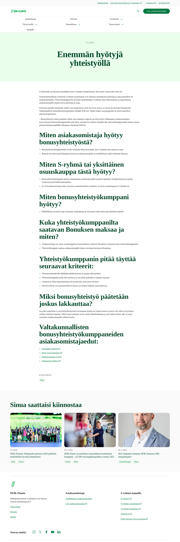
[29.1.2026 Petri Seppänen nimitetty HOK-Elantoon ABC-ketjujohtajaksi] (144, 427)
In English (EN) (164, 3)
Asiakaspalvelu (102, 3)
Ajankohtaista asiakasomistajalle (78, 488)
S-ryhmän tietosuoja (121, 536)
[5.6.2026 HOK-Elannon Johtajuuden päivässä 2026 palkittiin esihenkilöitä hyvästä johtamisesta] (36, 427)
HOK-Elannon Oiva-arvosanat (134, 508)
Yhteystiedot (15, 496)
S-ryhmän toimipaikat (131, 498)
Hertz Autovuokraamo (52, 342)
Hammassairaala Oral (52, 346)
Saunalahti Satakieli (51, 338)
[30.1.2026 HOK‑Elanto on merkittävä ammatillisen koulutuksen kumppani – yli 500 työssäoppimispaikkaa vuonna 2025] (90, 427)
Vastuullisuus (73, 19)
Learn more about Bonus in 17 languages (126, 3)
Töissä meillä (55, 19)
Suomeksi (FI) (151, 3)
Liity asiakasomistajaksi (156, 11)
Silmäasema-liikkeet (51, 350)
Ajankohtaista (15, 19)
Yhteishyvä (126, 503)
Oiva (167, 536)
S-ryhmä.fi (126, 488)
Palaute (13, 506)
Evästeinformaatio (101, 536)
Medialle (109, 19)
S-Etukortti (37, 19)
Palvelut (27, 19)
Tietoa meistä (92, 19)
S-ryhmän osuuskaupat (131, 493)
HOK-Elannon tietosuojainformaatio (147, 536)
